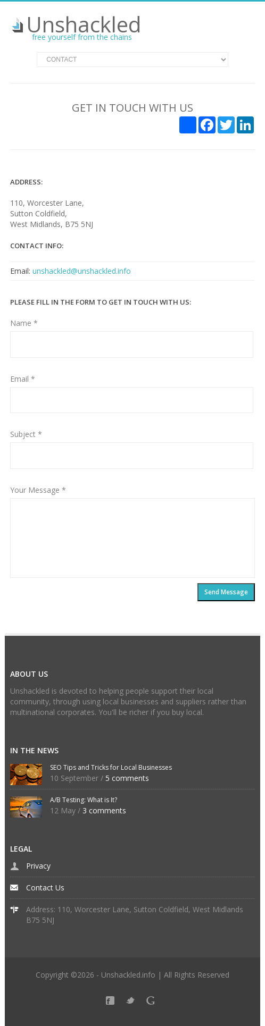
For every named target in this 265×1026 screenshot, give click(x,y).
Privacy (38, 866)
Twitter (132, 1002)
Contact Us (45, 887)
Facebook (112, 1002)
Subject (26, 434)
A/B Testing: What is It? (83, 799)
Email (22, 379)
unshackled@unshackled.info (81, 271)
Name (24, 323)
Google (152, 1002)
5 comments (127, 778)
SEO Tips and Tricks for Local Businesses (111, 767)
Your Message (38, 490)
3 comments (104, 810)
